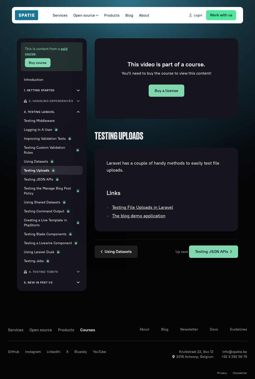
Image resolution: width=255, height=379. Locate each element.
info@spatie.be (234, 351)
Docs (214, 329)
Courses (87, 329)
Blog (129, 15)
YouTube (99, 351)
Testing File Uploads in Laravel (142, 207)
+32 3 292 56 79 (234, 356)
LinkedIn (53, 351)
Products (110, 15)
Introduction (33, 79)
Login (198, 15)
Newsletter (189, 329)
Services (56, 15)
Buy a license (166, 90)
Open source (83, 15)
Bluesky (80, 351)
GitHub (13, 351)
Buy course (38, 62)
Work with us (224, 14)
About (144, 15)
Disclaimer (240, 373)
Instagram (33, 351)
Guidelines (238, 329)
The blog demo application (138, 216)
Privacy (222, 373)
